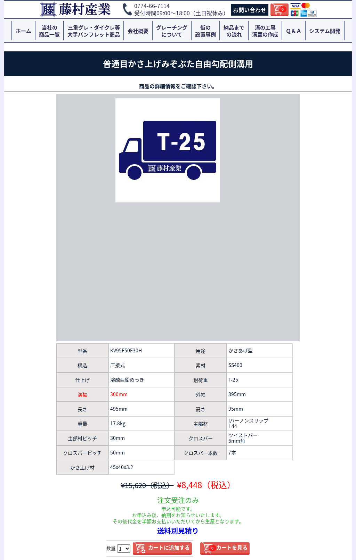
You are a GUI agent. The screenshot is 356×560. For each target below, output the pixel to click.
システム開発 (324, 31)
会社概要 (138, 31)
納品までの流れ (234, 31)
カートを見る (228, 547)
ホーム (23, 31)
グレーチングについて (171, 31)
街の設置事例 (205, 31)
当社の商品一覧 (49, 31)
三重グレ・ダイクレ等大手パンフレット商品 (93, 31)
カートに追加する (169, 547)
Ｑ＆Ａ (293, 31)
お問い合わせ (249, 10)
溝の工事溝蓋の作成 (265, 31)
